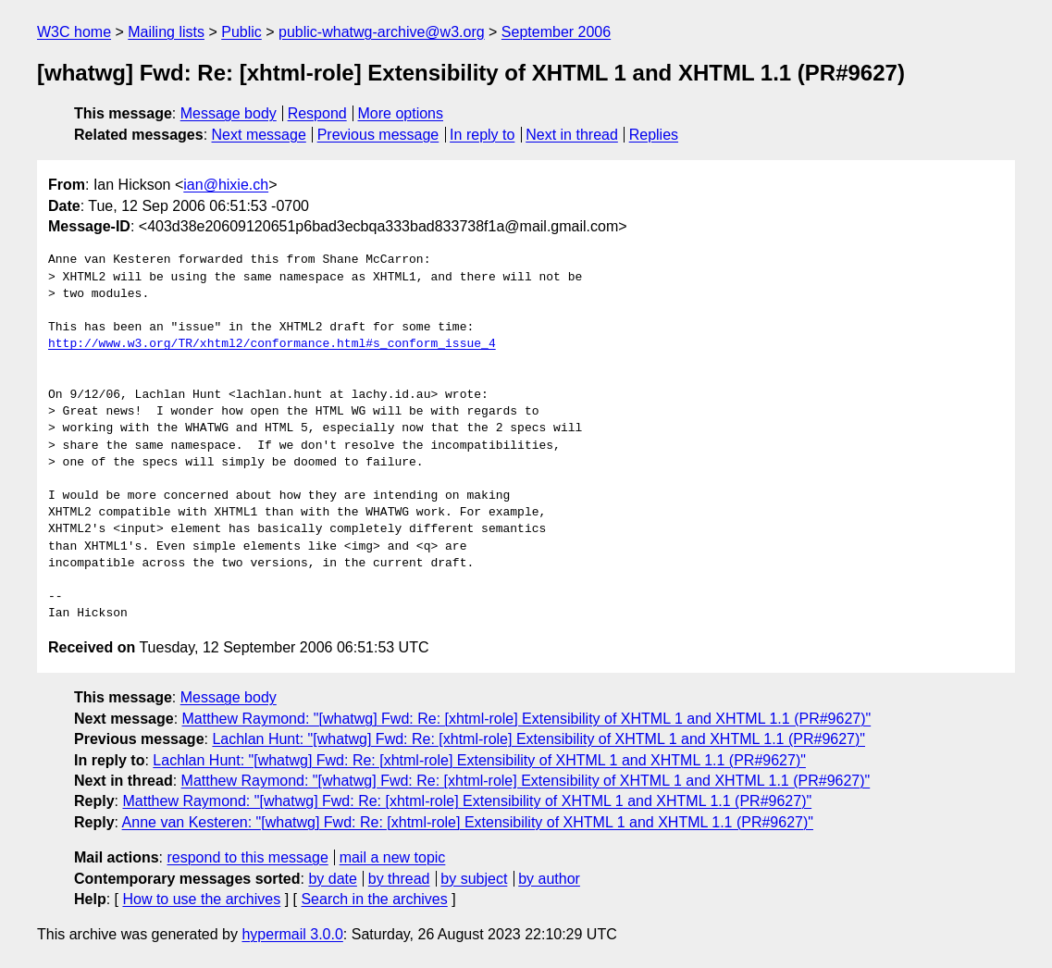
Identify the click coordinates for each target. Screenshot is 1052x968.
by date (332, 879)
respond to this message (247, 857)
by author (549, 879)
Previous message (378, 135)
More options (401, 113)
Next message (259, 135)
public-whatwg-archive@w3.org (381, 32)
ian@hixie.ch (225, 184)
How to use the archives (201, 899)
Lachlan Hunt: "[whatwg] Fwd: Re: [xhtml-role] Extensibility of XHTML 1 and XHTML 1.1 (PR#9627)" (538, 739)
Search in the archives (374, 899)
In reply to (482, 135)
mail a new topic (393, 857)
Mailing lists (166, 32)
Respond (317, 113)
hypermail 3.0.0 (291, 934)
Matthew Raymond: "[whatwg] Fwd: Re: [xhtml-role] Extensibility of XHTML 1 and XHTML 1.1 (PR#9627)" (527, 718)
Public (241, 32)
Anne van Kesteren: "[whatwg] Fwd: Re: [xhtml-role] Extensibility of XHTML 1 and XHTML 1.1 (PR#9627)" (467, 822)
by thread (399, 879)
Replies (653, 135)
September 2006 (556, 32)
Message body (228, 113)
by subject (473, 879)
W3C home (74, 32)
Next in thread (572, 135)
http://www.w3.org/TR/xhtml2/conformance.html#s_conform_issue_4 (272, 344)
